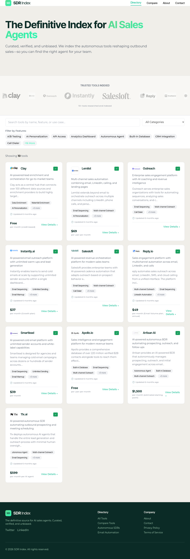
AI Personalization (37, 136)
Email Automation (108, 532)
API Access (59, 136)
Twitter (9, 530)
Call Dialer (13, 143)
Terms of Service (153, 532)
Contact (180, 3)
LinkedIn (23, 530)
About (166, 3)
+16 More (30, 143)
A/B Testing (14, 136)
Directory (136, 2)
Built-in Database (140, 136)
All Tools (102, 518)
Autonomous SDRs (109, 527)
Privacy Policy (152, 527)
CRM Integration (165, 136)
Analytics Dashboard (83, 136)
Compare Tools (106, 523)
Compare (152, 3)
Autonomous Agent (112, 136)
